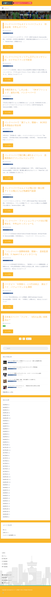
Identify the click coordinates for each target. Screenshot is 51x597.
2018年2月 (5, 439)
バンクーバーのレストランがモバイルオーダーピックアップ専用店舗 (22, 367)
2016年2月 (5, 503)
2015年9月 (5, 516)
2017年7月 (5, 458)
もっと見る (8, 47)
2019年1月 (5, 410)
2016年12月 (5, 476)
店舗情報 (5, 564)
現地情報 (5, 561)
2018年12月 (5, 412)
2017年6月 (5, 460)
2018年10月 (5, 418)
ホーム (4, 556)
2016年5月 (5, 495)
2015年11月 (5, 511)
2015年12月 (5, 508)
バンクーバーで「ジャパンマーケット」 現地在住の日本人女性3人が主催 (24, 385)
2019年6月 (5, 404)
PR (3, 529)
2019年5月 (5, 407)
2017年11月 (5, 447)
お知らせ (5, 532)
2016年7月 (5, 490)
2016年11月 (5, 479)
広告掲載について (7, 580)
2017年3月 (5, 468)
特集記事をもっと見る (8, 392)
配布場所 (5, 577)
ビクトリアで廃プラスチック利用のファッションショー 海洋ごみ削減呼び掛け (25, 360)
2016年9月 (5, 484)
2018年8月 (5, 423)
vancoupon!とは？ (7, 574)
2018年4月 (5, 434)
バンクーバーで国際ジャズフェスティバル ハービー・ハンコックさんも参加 (24, 373)
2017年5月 (5, 463)
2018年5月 (5, 431)
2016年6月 (5, 492)
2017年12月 (5, 444)
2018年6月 (5, 428)
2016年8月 (5, 487)
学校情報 (5, 566)
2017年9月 (5, 452)
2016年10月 (5, 482)
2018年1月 (5, 442)
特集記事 (5, 558)
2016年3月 (5, 500)
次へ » (29, 338)
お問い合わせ (6, 583)
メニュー (5, 8)
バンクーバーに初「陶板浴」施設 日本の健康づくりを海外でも (21, 379)
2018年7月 (5, 426)
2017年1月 (5, 474)
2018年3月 (5, 436)
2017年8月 (5, 455)
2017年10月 (5, 450)
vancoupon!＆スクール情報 (22, 3)
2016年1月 (5, 506)
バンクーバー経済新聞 (8, 535)
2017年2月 (5, 471)
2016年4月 (5, 498)
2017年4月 (5, 466)
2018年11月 (5, 415)
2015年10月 (5, 514)
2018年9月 (5, 420)
